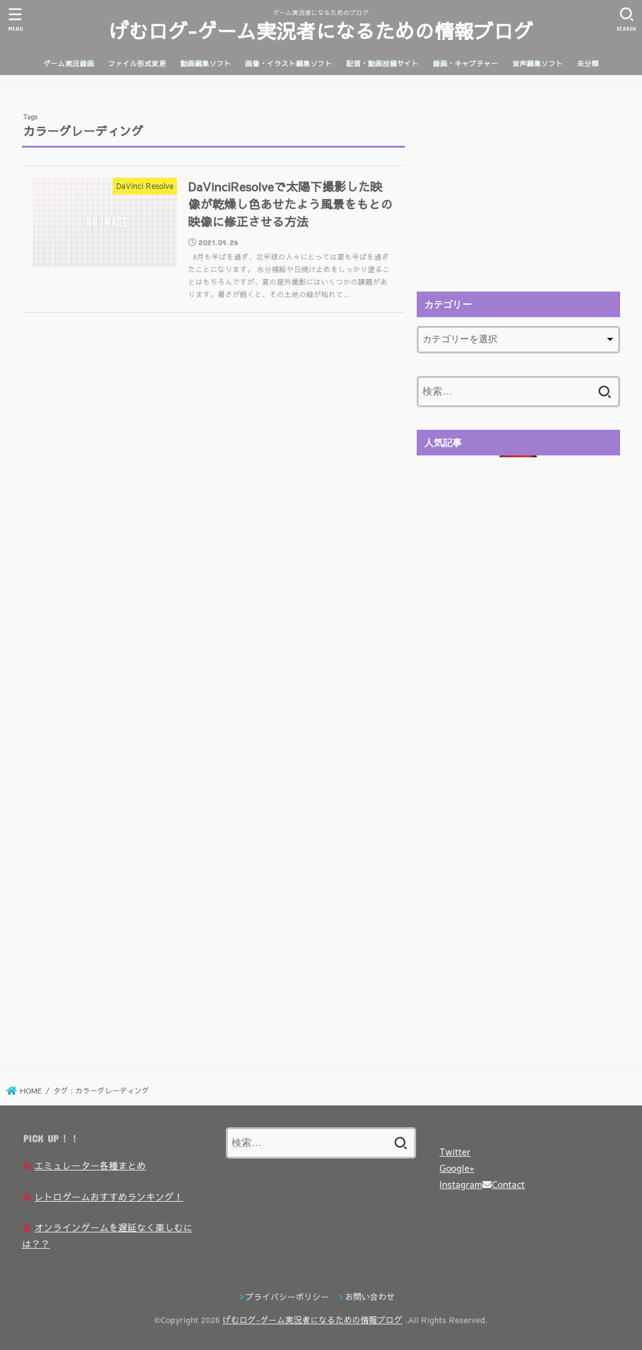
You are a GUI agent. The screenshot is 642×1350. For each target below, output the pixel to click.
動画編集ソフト (205, 63)
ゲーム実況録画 (68, 63)
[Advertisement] (518, 191)
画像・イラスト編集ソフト (288, 63)
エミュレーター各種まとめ (90, 1165)
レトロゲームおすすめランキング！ (108, 1196)
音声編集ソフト (537, 63)
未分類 (588, 63)
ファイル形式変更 (137, 63)
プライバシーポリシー (287, 1296)
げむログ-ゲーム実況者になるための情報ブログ (321, 30)
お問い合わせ (370, 1296)
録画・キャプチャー (465, 63)
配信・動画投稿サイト (382, 63)
